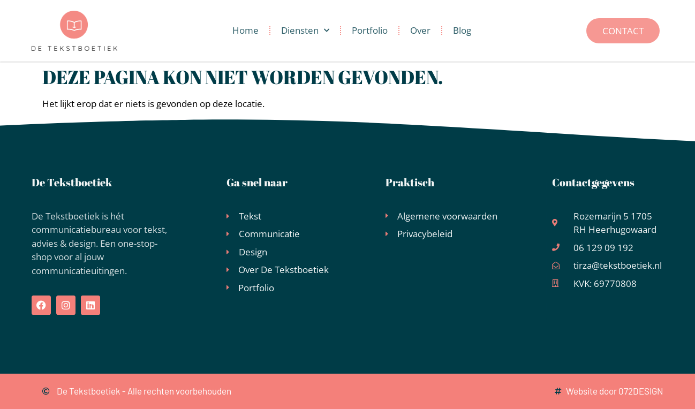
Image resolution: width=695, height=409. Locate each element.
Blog (462, 30)
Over (420, 30)
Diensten (305, 30)
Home (245, 30)
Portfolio (370, 30)
